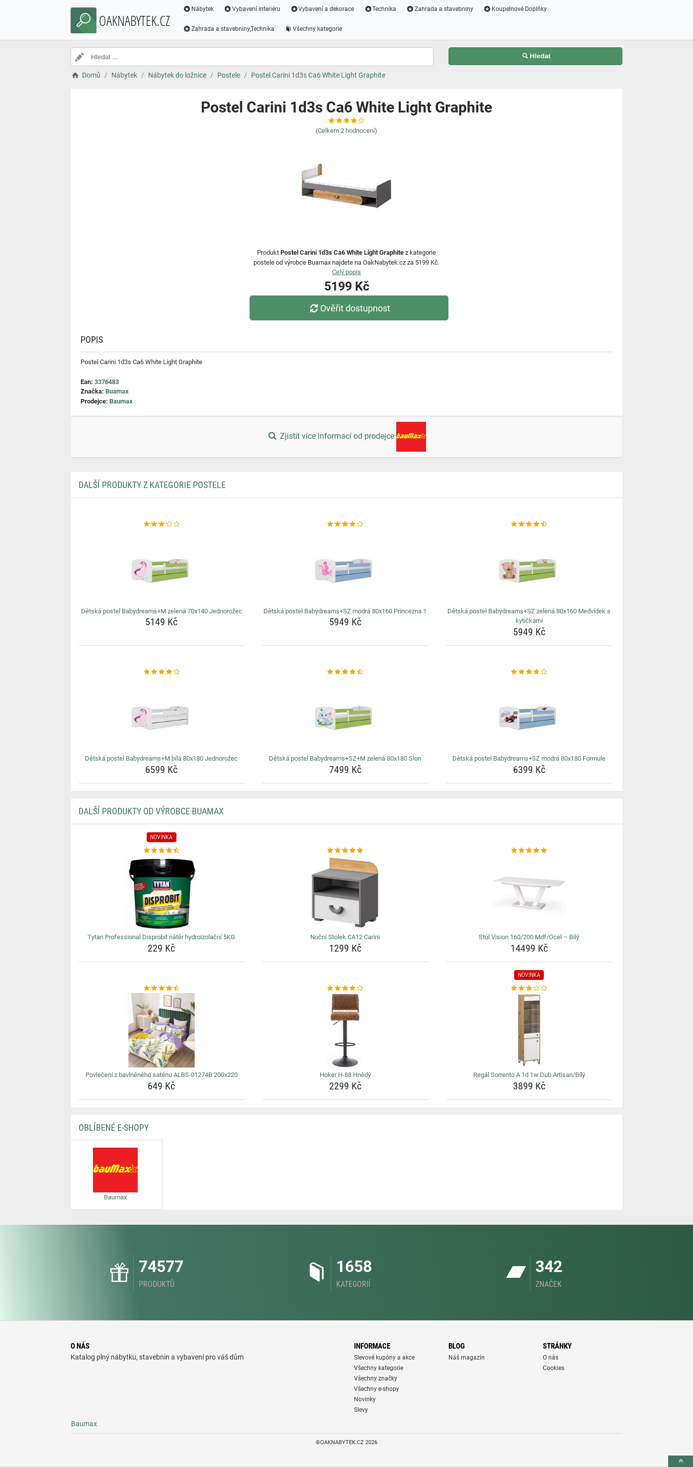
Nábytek (198, 8)
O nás (550, 1357)
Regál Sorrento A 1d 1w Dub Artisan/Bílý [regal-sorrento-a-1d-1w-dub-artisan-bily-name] (529, 1074)
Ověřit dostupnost (349, 308)
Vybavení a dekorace (322, 8)
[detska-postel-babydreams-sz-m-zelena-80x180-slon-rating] (345, 672)
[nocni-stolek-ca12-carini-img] (345, 892)
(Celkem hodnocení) (346, 130)
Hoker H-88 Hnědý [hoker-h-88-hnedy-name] (345, 1074)
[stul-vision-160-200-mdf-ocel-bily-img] (529, 892)
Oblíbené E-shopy (114, 1127)
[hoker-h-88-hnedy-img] (345, 1030)
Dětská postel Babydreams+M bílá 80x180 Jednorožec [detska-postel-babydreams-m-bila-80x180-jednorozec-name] (161, 758)
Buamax (117, 391)
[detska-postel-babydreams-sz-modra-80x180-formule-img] (529, 714)
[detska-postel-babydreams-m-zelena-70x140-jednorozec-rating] (162, 524)
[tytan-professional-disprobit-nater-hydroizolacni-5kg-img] (162, 892)
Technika (380, 8)
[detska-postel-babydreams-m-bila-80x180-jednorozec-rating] (162, 672)
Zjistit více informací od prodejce (346, 437)
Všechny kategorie (313, 28)
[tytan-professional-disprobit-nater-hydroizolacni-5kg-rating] (162, 851)
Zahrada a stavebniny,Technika (228, 28)
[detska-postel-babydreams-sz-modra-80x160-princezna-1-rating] (345, 524)
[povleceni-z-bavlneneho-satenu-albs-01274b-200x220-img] (162, 1030)
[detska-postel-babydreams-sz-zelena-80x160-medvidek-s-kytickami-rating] (529, 524)
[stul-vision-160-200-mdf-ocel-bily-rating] (529, 851)
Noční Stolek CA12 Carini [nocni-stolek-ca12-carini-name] (345, 937)
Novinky (365, 1399)
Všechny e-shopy (376, 1388)
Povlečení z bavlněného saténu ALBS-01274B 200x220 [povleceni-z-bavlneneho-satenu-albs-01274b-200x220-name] (162, 1074)
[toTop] (680, 1461)
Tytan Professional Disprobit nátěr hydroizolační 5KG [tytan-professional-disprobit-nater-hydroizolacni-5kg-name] (161, 937)
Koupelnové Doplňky (515, 8)
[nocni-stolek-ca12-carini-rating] (345, 851)
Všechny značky (375, 1378)
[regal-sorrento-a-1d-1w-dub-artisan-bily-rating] (529, 988)
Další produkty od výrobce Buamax (151, 811)
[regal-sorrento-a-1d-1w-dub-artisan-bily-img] (529, 1030)
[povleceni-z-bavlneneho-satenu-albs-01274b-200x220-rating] (162, 988)
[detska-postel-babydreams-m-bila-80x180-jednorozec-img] (162, 714)
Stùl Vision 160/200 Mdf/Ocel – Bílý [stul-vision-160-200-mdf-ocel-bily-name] (529, 937)
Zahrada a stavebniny (439, 8)
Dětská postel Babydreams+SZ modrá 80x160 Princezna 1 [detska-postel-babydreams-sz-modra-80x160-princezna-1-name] (345, 611)
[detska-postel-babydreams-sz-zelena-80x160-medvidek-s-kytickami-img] (529, 566)
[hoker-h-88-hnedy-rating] (345, 988)
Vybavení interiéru (252, 8)
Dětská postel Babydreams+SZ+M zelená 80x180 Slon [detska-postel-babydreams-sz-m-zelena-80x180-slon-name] (345, 758)
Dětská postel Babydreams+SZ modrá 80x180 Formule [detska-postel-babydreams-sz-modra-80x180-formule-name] (529, 758)
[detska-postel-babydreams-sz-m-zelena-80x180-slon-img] (345, 714)
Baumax (121, 401)
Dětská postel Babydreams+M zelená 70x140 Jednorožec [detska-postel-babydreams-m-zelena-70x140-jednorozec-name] (161, 611)
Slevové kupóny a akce (384, 1357)
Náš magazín (466, 1357)
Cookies (553, 1368)
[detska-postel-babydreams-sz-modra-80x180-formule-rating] (529, 672)
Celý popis (346, 272)
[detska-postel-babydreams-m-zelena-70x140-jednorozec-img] (162, 566)
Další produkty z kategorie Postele (152, 485)
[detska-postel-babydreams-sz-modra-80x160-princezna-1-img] (345, 566)
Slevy (361, 1409)
